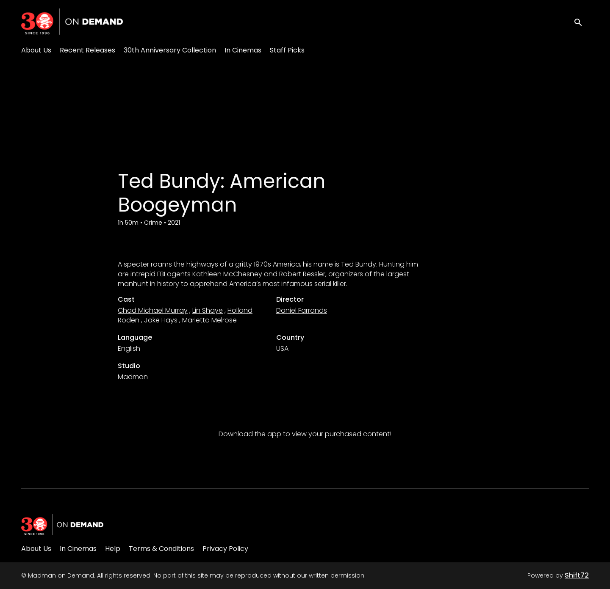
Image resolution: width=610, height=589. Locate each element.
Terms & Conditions (161, 548)
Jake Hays (160, 320)
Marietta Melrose (209, 320)
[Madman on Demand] (62, 524)
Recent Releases (87, 50)
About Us (36, 50)
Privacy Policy (225, 548)
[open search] (581, 21)
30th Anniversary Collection (170, 50)
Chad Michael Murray (153, 310)
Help (112, 548)
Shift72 (577, 575)
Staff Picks (287, 50)
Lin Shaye (207, 310)
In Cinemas (243, 50)
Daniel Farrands (301, 310)
